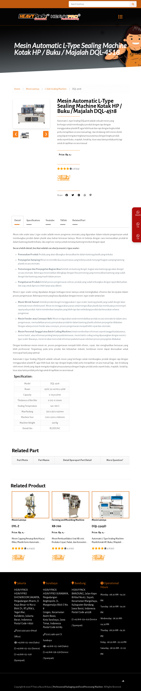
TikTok (63, 220)
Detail (17, 220)
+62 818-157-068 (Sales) (57, 646)
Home (17, 89)
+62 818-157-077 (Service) (28, 648)
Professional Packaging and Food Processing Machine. (78, 686)
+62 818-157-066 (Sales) (28, 642)
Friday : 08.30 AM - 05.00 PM (113, 642)
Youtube (50, 220)
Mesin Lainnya (32, 89)
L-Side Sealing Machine (56, 89)
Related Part (78, 220)
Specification (33, 220)
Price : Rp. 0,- (65, 155)
